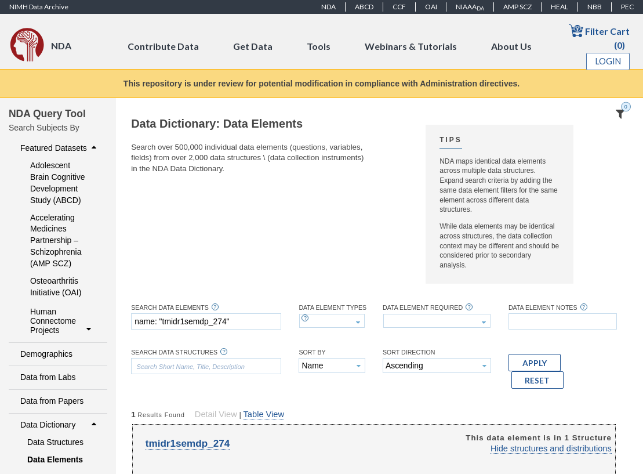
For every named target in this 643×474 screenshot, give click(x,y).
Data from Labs (47, 377)
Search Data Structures (174, 352)
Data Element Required (423, 308)
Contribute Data (163, 46)
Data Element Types (332, 308)
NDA (328, 6)
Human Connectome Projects (62, 321)
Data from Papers (51, 401)
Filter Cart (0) (599, 36)
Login (608, 61)
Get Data (253, 46)
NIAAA (470, 7)
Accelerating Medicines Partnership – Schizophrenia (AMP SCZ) (55, 241)
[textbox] (206, 321)
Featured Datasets (59, 148)
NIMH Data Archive (38, 6)
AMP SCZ (517, 6)
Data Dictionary (59, 424)
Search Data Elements (170, 308)
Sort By (312, 352)
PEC (627, 6)
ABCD (364, 6)
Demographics (46, 354)
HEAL (559, 6)
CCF (399, 6)
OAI (431, 6)
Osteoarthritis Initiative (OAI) (55, 286)
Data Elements (55, 459)
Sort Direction (409, 352)
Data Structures (55, 442)
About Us (511, 46)
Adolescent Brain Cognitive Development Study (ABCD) (57, 183)
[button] (534, 362)
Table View (264, 414)
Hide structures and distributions (551, 448)
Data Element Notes (542, 308)
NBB (594, 6)
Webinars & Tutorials (411, 46)
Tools (318, 46)
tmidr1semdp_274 (188, 443)
